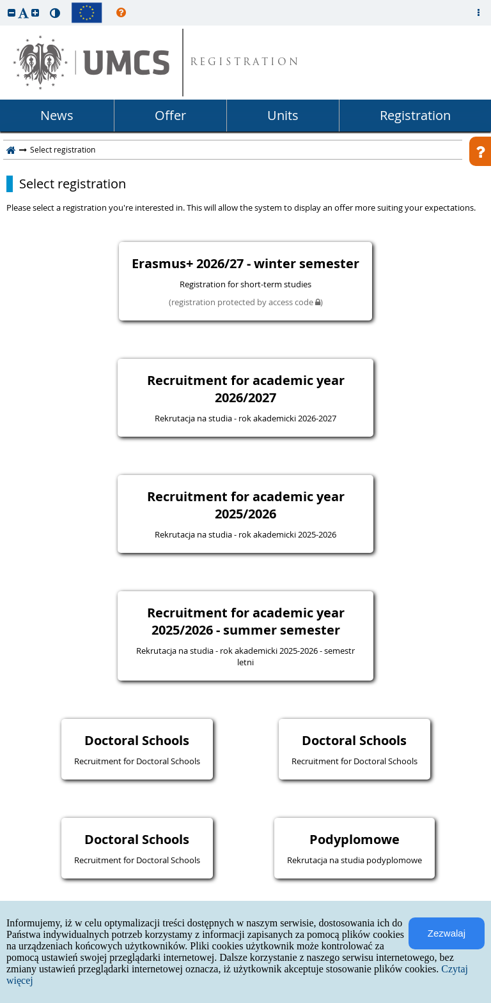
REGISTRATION (245, 63)
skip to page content (3, 3)
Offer (170, 115)
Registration (415, 115)
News (57, 115)
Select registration (72, 184)
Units (283, 115)
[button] (11, 12)
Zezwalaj (446, 933)
